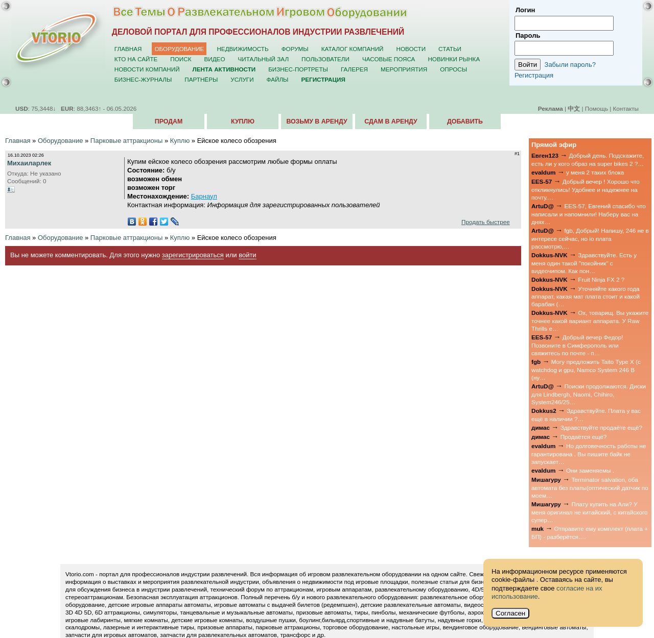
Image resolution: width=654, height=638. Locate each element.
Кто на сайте (136, 59)
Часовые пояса (388, 59)
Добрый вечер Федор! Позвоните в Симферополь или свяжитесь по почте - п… (577, 345)
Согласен (510, 613)
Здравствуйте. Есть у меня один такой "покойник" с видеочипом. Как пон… (584, 263)
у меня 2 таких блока (595, 172)
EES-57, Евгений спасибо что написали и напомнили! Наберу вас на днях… (588, 214)
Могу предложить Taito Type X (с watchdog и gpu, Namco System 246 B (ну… (586, 369)
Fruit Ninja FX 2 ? (601, 279)
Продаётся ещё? (583, 436)
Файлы (278, 79)
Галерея (354, 69)
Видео (214, 59)
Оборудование (179, 48)
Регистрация (534, 75)
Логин (525, 10)
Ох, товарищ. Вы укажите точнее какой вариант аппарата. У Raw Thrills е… (589, 320)
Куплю (242, 121)
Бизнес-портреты (298, 69)
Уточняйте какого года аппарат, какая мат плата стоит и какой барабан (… (585, 296)
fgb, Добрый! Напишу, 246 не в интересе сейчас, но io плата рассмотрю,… (590, 238)
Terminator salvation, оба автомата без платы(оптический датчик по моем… (589, 487)
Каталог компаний (352, 48)
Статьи (449, 48)
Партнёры (201, 79)
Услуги (241, 79)
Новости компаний (147, 69)
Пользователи (325, 59)
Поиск (180, 59)
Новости (411, 48)
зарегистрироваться (193, 255)
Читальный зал (263, 59)
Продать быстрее (485, 221)
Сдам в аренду (390, 121)
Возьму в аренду (316, 121)
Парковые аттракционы (126, 140)
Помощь (596, 108)
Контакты (626, 108)
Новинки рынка (454, 59)
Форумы (295, 48)
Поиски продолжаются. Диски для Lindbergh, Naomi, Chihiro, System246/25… (588, 394)
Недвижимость (242, 48)
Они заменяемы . (590, 470)
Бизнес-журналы (143, 79)
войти (247, 255)
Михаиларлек (29, 163)
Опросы (453, 69)
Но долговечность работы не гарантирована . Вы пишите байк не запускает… (588, 454)
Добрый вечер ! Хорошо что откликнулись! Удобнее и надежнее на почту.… (585, 189)
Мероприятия (404, 69)
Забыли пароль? (570, 64)
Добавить (465, 121)
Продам (168, 121)
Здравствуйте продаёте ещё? (601, 427)
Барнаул (204, 196)
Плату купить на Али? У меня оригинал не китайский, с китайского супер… (589, 512)
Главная (128, 48)
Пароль (528, 35)
